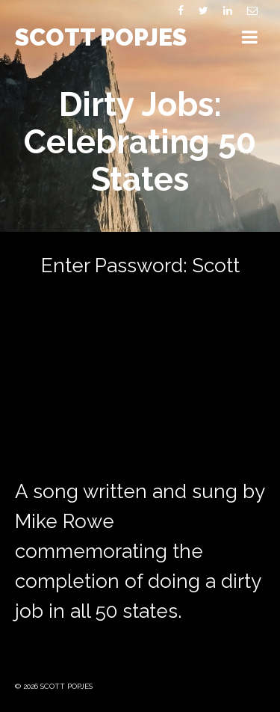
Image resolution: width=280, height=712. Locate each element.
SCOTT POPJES (101, 37)
